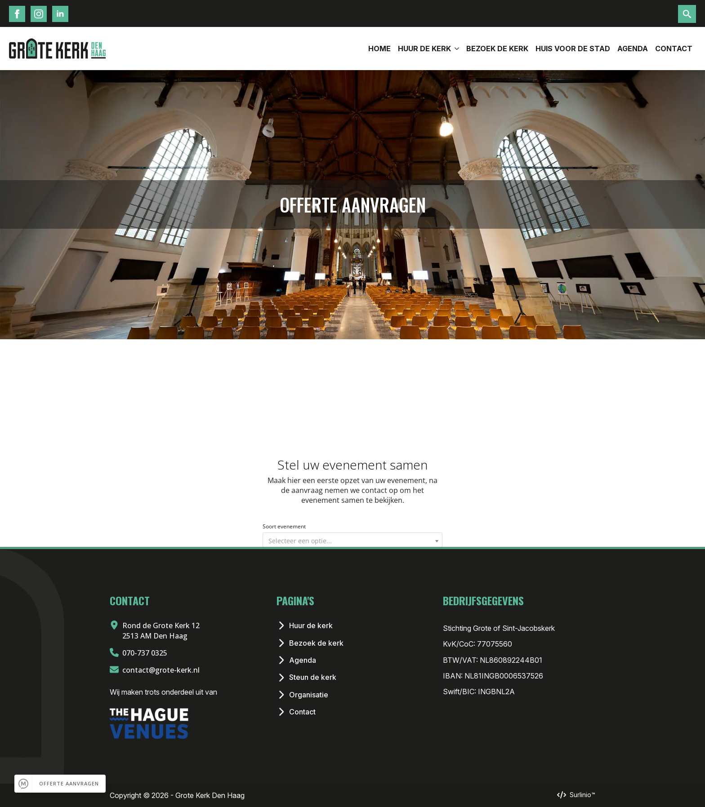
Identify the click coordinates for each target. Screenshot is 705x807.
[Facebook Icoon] (17, 14)
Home (379, 48)
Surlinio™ (582, 794)
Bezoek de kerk (497, 48)
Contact (673, 48)
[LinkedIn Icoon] (60, 14)
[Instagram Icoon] (39, 14)
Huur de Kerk (424, 48)
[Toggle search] (687, 14)
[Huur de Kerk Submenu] (457, 48)
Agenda (632, 48)
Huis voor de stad (572, 48)
